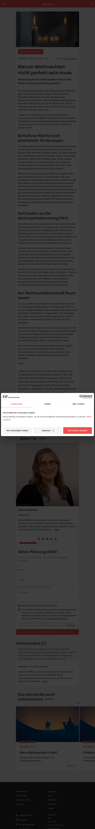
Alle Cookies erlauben (77, 430)
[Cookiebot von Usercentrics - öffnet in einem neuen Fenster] (81, 397)
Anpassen (48, 430)
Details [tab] (47, 404)
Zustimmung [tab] (16, 404)
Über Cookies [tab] (78, 404)
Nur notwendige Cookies (17, 430)
